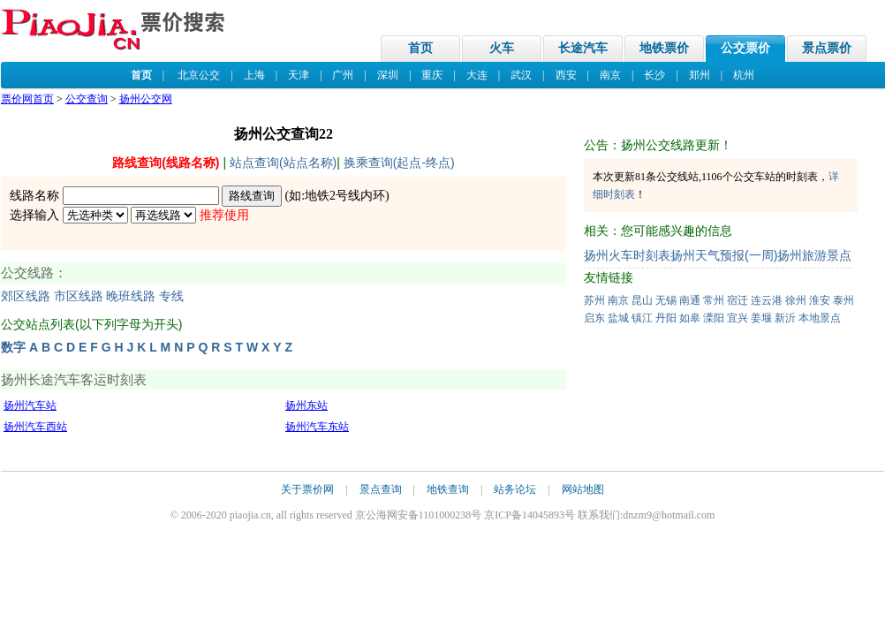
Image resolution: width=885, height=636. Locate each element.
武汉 (521, 75)
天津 (298, 75)
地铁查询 (448, 489)
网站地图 (583, 489)
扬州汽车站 (30, 405)
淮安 (819, 300)
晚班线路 (130, 296)
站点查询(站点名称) (283, 162)
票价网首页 (27, 99)
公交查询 (86, 99)
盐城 (618, 318)
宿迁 (737, 300)
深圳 (387, 75)
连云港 (767, 300)
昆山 (642, 300)
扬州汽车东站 (317, 426)
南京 (610, 75)
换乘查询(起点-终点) (399, 162)
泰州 (843, 300)
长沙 (654, 75)
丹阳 (666, 318)
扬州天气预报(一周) (723, 255)
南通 (689, 300)
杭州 (743, 75)
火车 (501, 48)
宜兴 (737, 318)
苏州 (594, 300)
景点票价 (826, 48)
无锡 (666, 300)
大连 (477, 75)
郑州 (699, 75)
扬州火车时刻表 (627, 255)
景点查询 (380, 489)
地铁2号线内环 (345, 195)
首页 (420, 48)
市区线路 (78, 296)
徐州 (795, 300)
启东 (594, 318)
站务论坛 (515, 489)
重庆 (431, 75)
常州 (713, 300)
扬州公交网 (145, 99)
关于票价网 (307, 489)
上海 (254, 75)
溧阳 (713, 318)
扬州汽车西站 (35, 426)
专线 (171, 296)
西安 (566, 75)
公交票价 (745, 48)
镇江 (642, 318)
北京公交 (199, 75)
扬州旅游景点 (814, 255)
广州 (342, 75)
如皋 (689, 318)
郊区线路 (25, 296)
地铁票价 (664, 48)
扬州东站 (306, 405)
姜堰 (761, 318)
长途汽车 (583, 48)
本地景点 (819, 318)
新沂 (785, 318)
